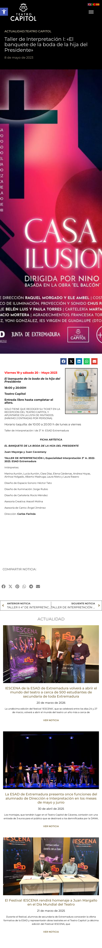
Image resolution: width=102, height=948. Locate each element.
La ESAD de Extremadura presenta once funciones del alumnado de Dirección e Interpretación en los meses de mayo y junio (51, 798)
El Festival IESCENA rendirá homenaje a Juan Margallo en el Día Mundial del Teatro (51, 902)
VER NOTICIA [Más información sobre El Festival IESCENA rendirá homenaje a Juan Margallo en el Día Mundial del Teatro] (51, 931)
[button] (4, 12)
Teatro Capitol (38, 31)
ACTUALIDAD (14, 31)
